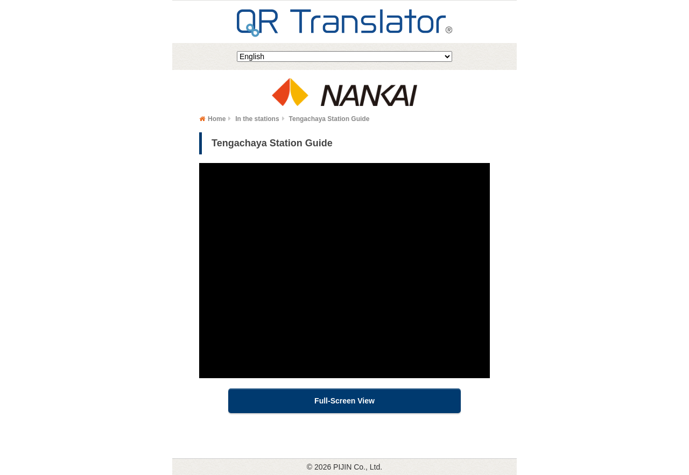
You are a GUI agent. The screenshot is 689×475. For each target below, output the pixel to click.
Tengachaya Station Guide (329, 119)
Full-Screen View (344, 400)
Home (217, 119)
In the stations (257, 119)
